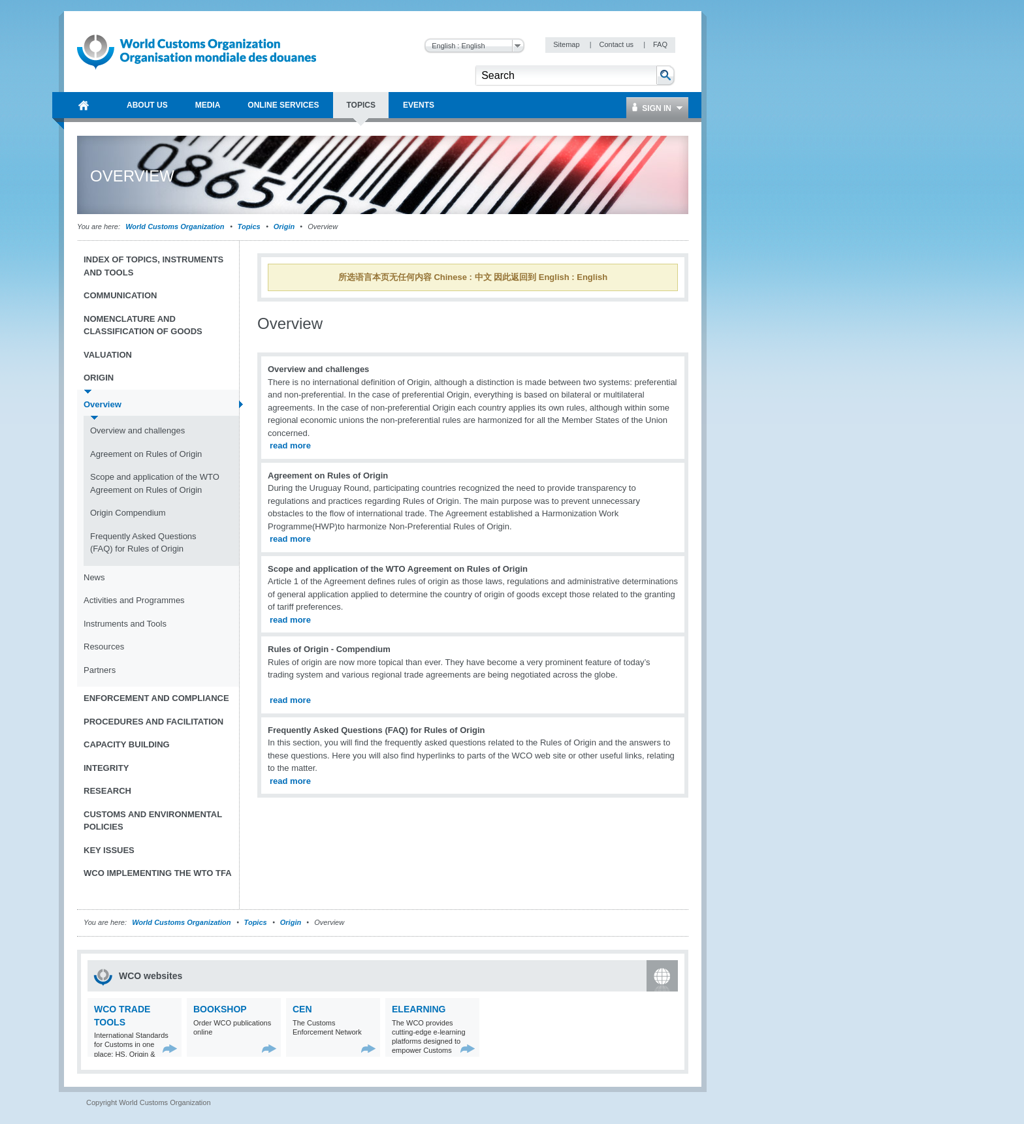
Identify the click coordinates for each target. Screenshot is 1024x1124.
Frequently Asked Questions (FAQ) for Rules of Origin (143, 542)
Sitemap (567, 44)
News (94, 577)
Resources (104, 646)
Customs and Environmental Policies (153, 820)
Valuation (108, 355)
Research (107, 791)
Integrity (106, 768)
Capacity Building (127, 744)
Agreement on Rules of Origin (146, 454)
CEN (302, 1009)
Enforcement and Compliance (156, 698)
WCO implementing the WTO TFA (158, 873)
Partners (100, 670)
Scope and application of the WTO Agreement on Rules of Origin (154, 483)
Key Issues (109, 850)
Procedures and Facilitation (153, 721)
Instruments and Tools (125, 624)
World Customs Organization (175, 226)
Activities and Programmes (134, 600)
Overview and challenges (137, 430)
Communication (120, 295)
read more (290, 445)
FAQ (660, 44)
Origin (284, 226)
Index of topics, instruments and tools (153, 266)
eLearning (418, 1009)
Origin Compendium (128, 513)
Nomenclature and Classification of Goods (143, 325)
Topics (249, 226)
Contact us (617, 44)
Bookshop (220, 1009)
